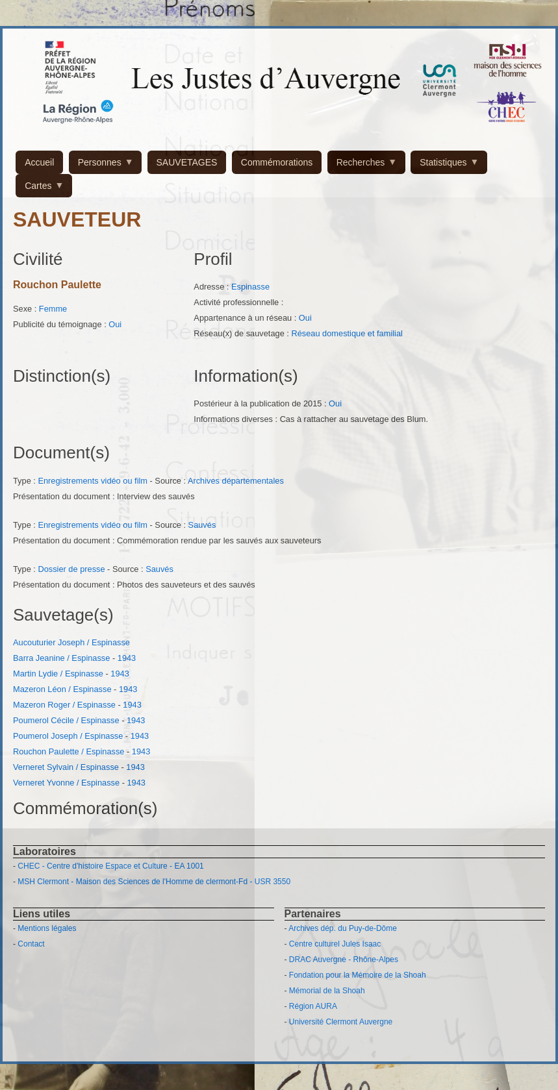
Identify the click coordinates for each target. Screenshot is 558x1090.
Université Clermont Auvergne (340, 1021)
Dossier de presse (71, 569)
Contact (31, 943)
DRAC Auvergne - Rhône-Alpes (343, 959)
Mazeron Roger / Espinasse (64, 705)
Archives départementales (236, 481)
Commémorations (276, 162)
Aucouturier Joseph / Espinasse (71, 642)
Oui (114, 324)
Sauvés (202, 525)
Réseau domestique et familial (346, 333)
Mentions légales (47, 928)
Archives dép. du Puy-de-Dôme (342, 928)
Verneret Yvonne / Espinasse (66, 782)
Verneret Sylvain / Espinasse (66, 767)
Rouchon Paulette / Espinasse (68, 751)
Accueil (39, 162)
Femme (53, 309)
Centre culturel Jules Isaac (335, 943)
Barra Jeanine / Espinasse (61, 658)
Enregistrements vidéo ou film (92, 481)
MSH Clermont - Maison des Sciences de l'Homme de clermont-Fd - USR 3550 (154, 881)
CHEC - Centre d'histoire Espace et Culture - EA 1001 (110, 866)
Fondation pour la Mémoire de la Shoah (357, 975)
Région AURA (313, 1006)
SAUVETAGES (187, 162)
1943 (127, 658)
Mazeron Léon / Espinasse (62, 689)
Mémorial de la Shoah (327, 990)
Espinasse (250, 286)
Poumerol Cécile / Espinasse (66, 720)
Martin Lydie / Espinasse (58, 673)
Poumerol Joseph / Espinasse (68, 736)
